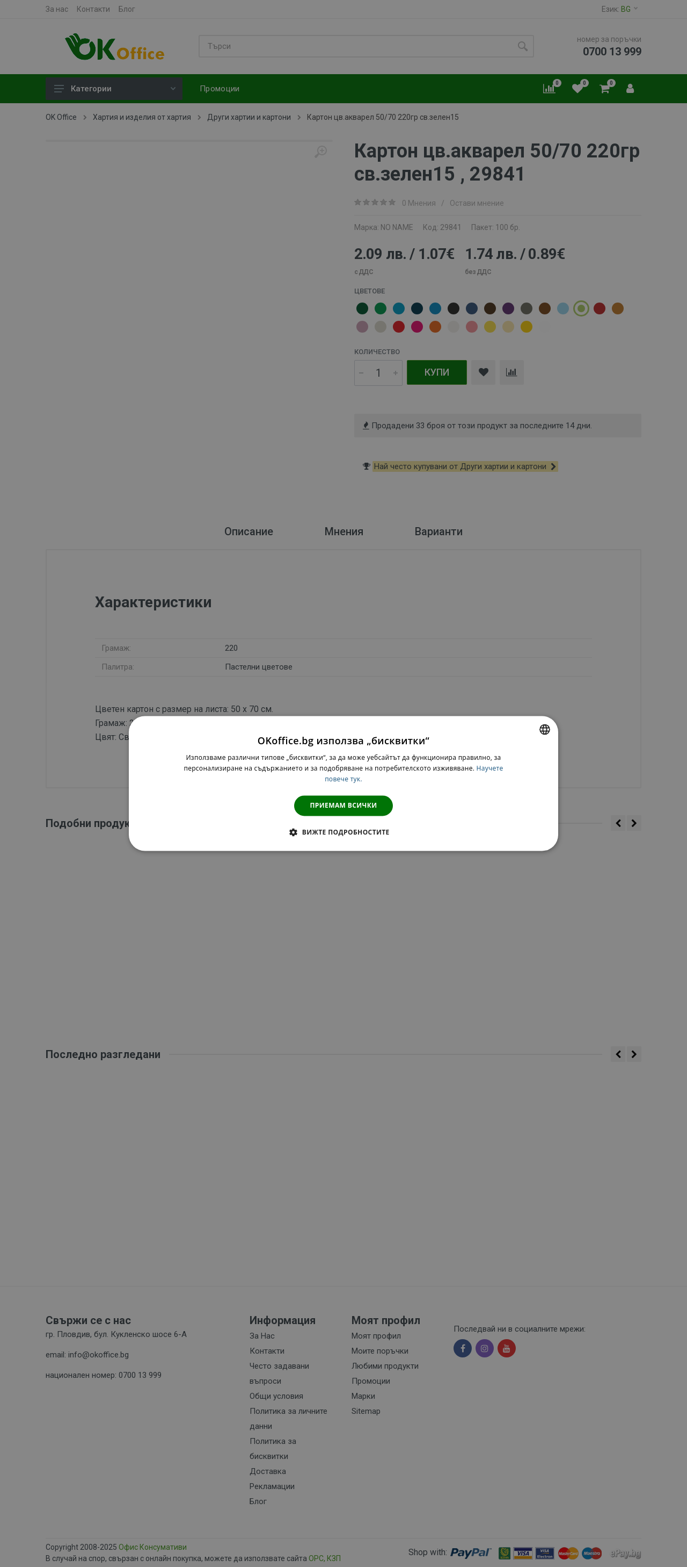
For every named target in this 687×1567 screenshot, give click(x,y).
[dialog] (343, 783)
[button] (343, 832)
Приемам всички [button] (343, 805)
